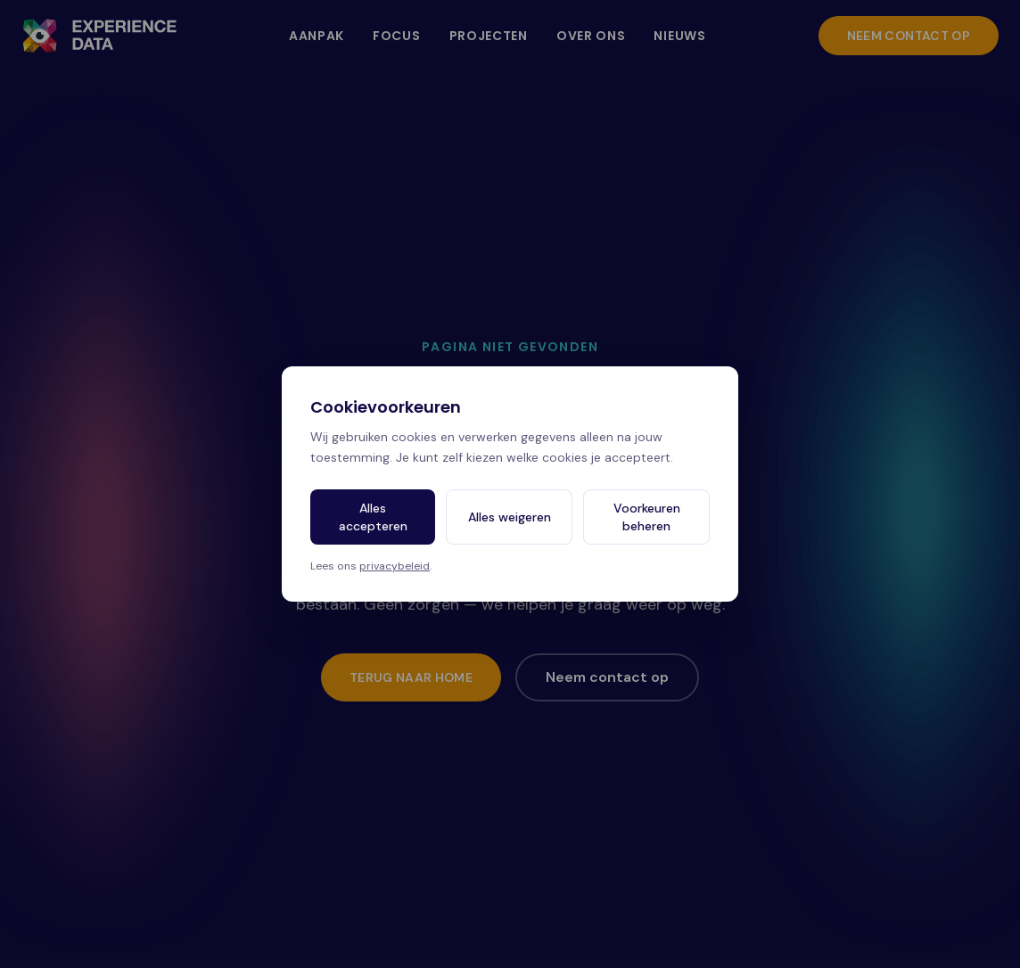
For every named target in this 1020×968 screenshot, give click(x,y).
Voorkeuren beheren (646, 517)
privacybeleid (394, 566)
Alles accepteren (373, 517)
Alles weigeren (509, 517)
